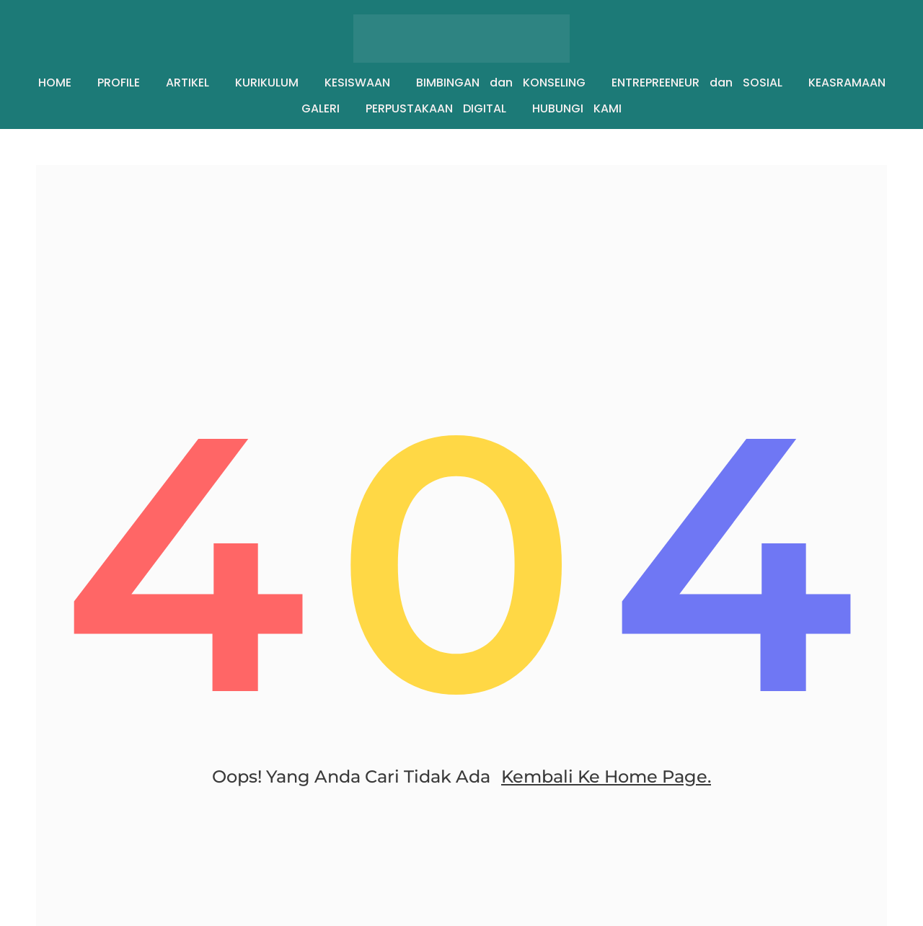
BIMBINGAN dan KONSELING (501, 82)
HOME (54, 82)
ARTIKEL (187, 82)
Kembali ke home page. (606, 776)
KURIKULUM (267, 82)
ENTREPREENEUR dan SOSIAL (696, 82)
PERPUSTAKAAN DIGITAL (436, 108)
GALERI (320, 108)
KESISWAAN (357, 82)
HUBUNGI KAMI (577, 108)
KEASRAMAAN (847, 82)
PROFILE (118, 82)
